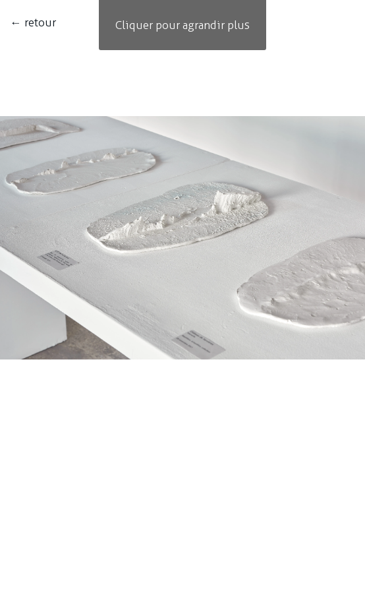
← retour (33, 22)
